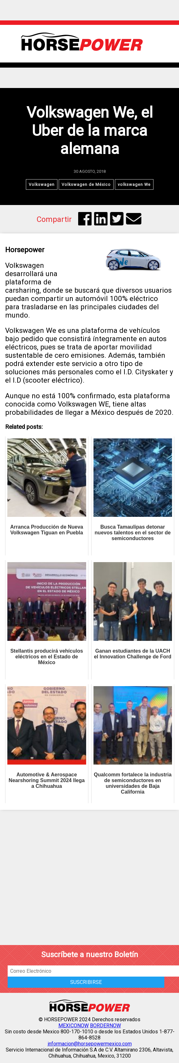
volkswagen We (134, 184)
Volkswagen (42, 184)
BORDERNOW (105, 1026)
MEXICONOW (73, 1026)
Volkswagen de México (86, 184)
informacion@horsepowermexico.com (90, 1044)
